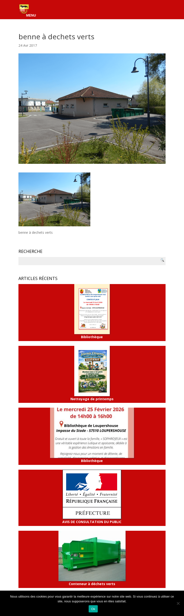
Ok (93, 609)
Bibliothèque (92, 311)
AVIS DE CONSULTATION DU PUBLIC (91, 497)
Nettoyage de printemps (92, 373)
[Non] (178, 603)
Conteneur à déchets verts (92, 558)
